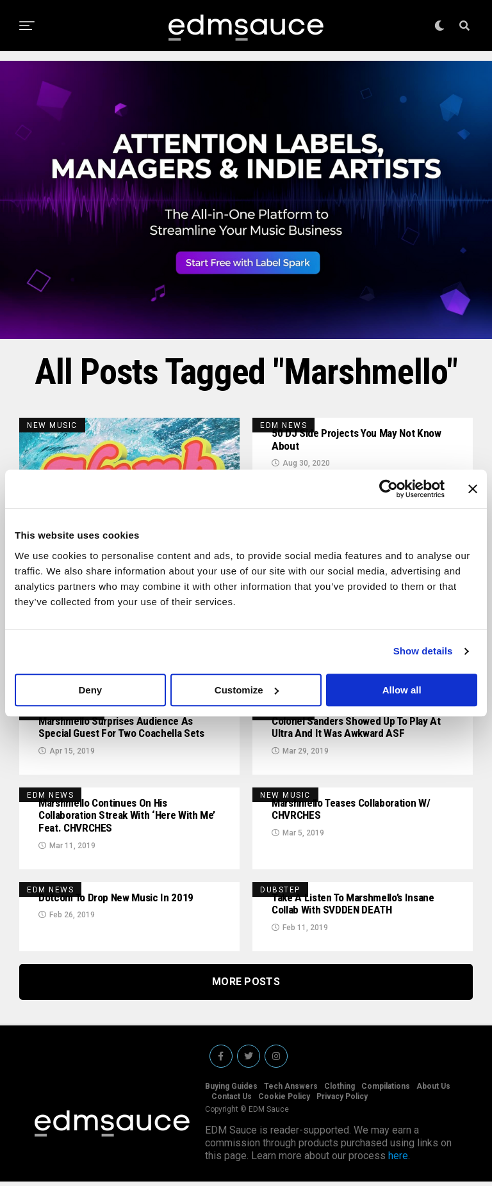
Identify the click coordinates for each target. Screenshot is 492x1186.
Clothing (339, 1090)
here (398, 1160)
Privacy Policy (342, 1100)
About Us (433, 1090)
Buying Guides (231, 1090)
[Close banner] (472, 488)
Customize (247, 689)
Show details (423, 650)
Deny (90, 689)
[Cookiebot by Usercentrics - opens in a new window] (388, 488)
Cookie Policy (284, 1100)
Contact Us (231, 1100)
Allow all (402, 689)
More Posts (246, 986)
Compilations (385, 1090)
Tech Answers (291, 1090)
